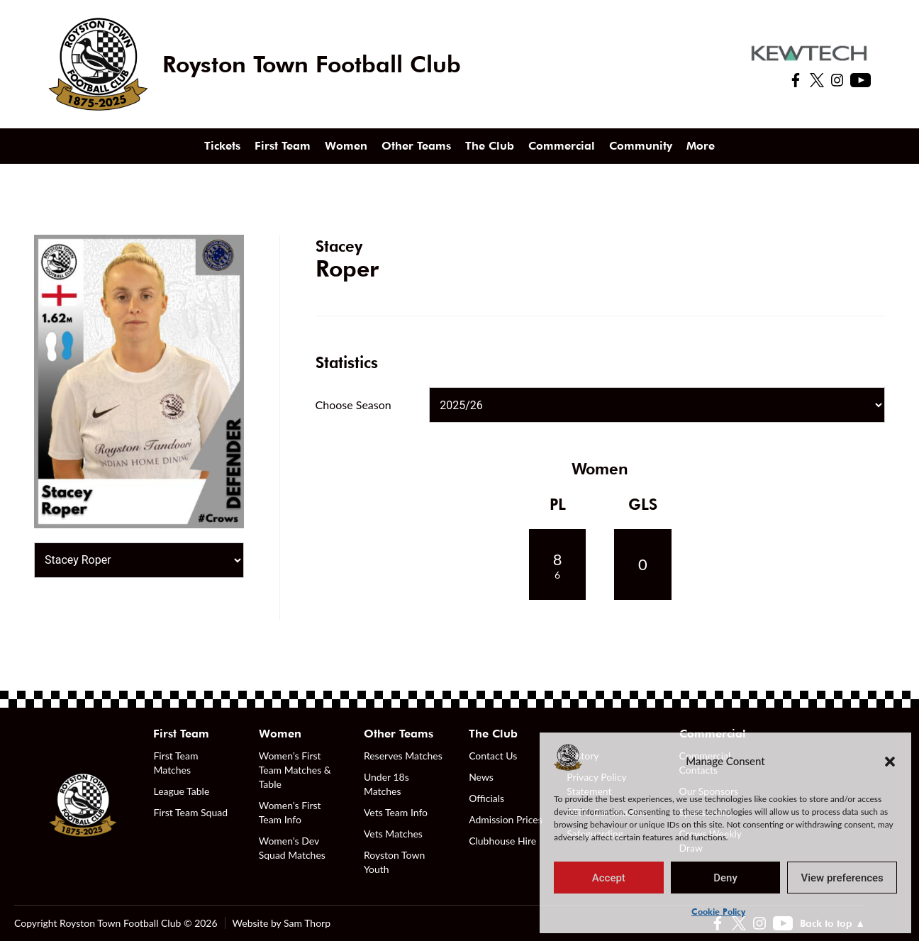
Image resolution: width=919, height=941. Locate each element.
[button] (890, 761)
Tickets (222, 145)
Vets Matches (393, 834)
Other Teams (416, 145)
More (700, 145)
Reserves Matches (403, 756)
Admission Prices (505, 819)
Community (640, 145)
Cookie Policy (718, 911)
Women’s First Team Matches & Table (295, 770)
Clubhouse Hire (502, 841)
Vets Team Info (396, 812)
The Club (489, 145)
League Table (181, 791)
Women (346, 145)
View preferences (842, 878)
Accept (608, 878)
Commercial (561, 145)
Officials (486, 798)
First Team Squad (190, 812)
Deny (725, 878)
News (481, 777)
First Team (283, 145)
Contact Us (493, 756)
